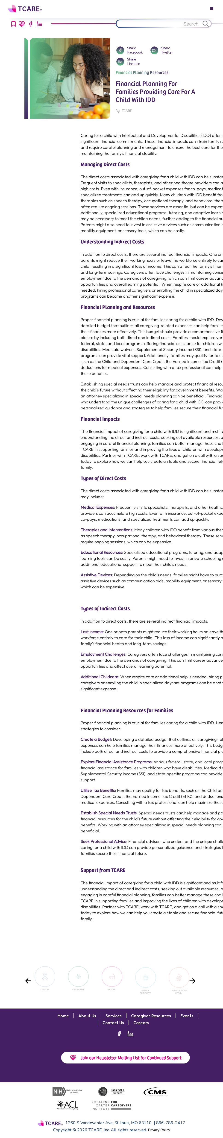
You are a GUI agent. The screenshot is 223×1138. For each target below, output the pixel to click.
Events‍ (186, 1015)
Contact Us (113, 1022)
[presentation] (28, 980)
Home (63, 1015)
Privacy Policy (159, 1129)
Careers (141, 1022)
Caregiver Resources (151, 1015)
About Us (87, 1015)
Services (114, 1015)
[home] (25, 8)
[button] (211, 8)
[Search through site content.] (158, 23)
